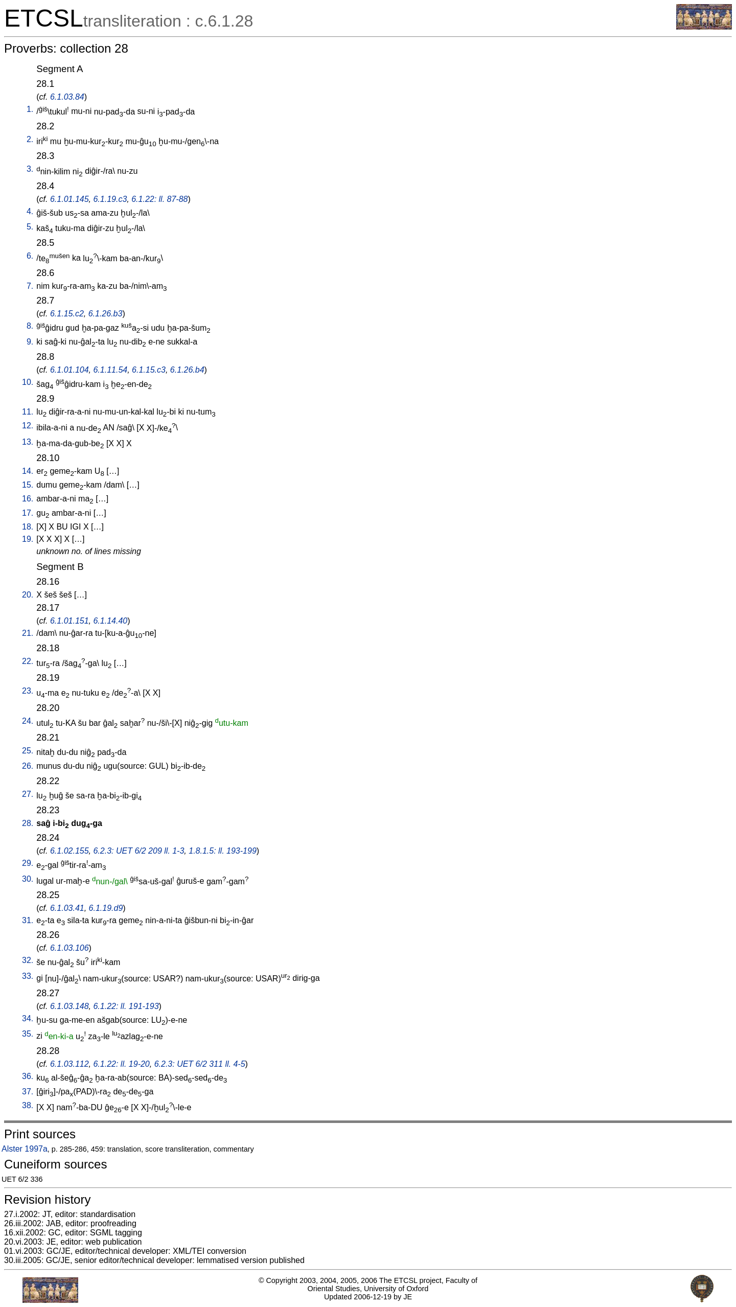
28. (27, 823)
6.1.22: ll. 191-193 (125, 1006)
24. (27, 721)
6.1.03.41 (67, 908)
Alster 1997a (25, 1148)
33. (27, 976)
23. (27, 690)
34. (27, 1018)
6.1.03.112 (69, 1064)
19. (27, 539)
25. (27, 750)
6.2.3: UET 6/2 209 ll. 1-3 (138, 850)
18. (27, 526)
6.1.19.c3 (110, 199)
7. (30, 286)
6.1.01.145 (69, 199)
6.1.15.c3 (149, 369)
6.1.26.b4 (187, 369)
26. (27, 766)
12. (27, 425)
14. (27, 471)
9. (30, 341)
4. (30, 211)
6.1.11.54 (110, 369)
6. (30, 255)
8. (30, 326)
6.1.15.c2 (67, 313)
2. (30, 139)
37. (27, 1091)
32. (27, 960)
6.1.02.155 (69, 850)
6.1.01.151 (69, 620)
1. (30, 109)
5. (30, 226)
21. (27, 633)
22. (27, 661)
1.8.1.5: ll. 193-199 (223, 850)
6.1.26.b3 (105, 313)
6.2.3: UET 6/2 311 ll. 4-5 (199, 1064)
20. (27, 594)
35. (27, 1033)
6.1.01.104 (69, 369)
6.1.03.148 (69, 1006)
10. (27, 382)
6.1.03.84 (67, 97)
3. (30, 169)
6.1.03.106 (69, 948)
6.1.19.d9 (106, 908)
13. (27, 442)
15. (27, 484)
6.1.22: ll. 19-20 (121, 1064)
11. (27, 411)
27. (27, 794)
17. (27, 513)
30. (27, 879)
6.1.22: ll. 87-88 (159, 199)
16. (27, 498)
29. (27, 863)
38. (27, 1105)
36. (27, 1076)
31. (27, 920)
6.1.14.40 (110, 620)
